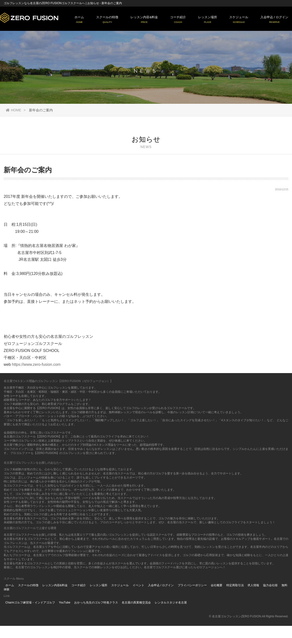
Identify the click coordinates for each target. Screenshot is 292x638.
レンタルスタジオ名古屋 (171, 602)
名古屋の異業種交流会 (136, 602)
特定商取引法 (235, 585)
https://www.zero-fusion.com (36, 364)
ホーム (79, 19)
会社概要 (216, 585)
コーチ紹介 (178, 19)
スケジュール (238, 19)
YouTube (64, 602)
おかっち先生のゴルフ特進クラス (96, 602)
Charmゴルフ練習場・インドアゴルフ (30, 602)
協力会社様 (270, 585)
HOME (13, 110)
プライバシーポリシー (192, 585)
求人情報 (253, 585)
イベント (138, 585)
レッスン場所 (207, 19)
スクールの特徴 (107, 19)
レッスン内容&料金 (144, 19)
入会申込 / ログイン (274, 19)
